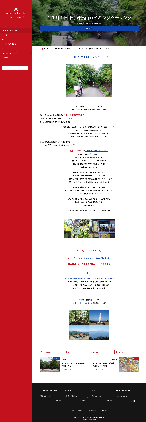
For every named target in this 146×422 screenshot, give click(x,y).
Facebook (5, 57)
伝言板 (4, 39)
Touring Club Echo (87, 416)
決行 (91, 28)
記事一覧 (58, 400)
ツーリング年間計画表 (9, 44)
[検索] (29, 68)
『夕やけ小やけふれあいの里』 (96, 150)
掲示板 (4, 48)
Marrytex (93, 419)
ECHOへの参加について (9, 53)
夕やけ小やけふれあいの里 (104, 278)
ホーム (4, 26)
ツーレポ (4, 35)
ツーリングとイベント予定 (10, 30)
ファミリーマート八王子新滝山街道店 (94, 258)
